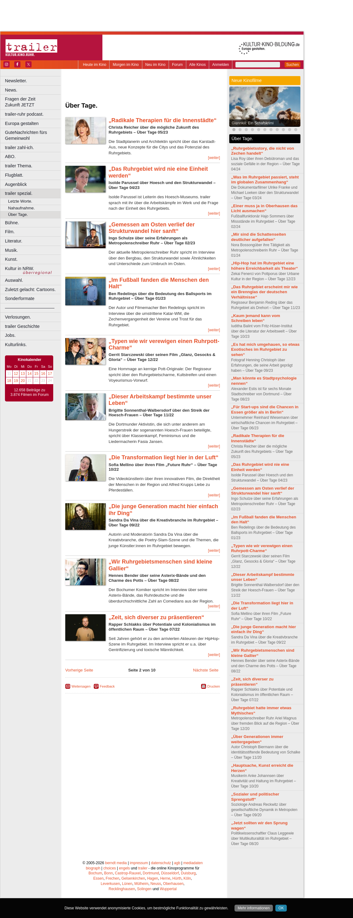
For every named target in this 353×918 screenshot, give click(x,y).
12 (16, 373)
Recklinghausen (122, 889)
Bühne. (12, 222)
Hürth (176, 878)
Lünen (127, 884)
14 (30, 373)
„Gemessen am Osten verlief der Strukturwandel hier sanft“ (152, 227)
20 (23, 381)
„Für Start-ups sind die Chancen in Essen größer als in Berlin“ (265, 409)
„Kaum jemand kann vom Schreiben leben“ (255, 318)
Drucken (213, 686)
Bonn (108, 873)
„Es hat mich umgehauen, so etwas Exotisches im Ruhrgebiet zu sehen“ (265, 349)
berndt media (116, 863)
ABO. (10, 156)
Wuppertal (168, 889)
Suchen (292, 64)
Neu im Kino (155, 64)
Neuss (155, 884)
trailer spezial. (18, 193)
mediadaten (193, 863)
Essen (98, 878)
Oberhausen (173, 884)
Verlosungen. (18, 317)
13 (23, 373)
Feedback (107, 686)
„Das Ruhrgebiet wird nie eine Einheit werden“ (260, 467)
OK (281, 908)
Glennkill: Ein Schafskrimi (252, 123)
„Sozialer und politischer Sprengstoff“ (255, 797)
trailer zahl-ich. (19, 147)
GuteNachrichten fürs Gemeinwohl (26, 135)
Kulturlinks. (16, 344)
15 (36, 373)
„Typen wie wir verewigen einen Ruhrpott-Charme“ (261, 548)
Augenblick (16, 184)
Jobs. (10, 335)
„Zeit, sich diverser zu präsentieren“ (156, 617)
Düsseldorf (170, 873)
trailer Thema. (18, 165)
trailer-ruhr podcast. (24, 114)
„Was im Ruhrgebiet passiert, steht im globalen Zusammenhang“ (265, 180)
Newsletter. (16, 80)
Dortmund (151, 873)
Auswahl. (14, 280)
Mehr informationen (253, 908)
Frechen (112, 878)
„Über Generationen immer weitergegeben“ (257, 739)
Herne (165, 878)
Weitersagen (81, 686)
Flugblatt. (14, 175)
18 (9, 381)
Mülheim (141, 884)
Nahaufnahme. (21, 208)
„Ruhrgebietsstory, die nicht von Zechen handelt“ (262, 151)
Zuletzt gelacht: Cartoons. (30, 289)
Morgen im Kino (126, 64)
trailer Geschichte (22, 326)
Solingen (144, 889)
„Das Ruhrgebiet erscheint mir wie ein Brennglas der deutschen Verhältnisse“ (264, 292)
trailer (142, 868)
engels (124, 868)
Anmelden (220, 64)
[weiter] (214, 158)
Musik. (11, 250)
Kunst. (11, 259)
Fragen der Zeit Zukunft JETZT (33, 102)
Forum (177, 64)
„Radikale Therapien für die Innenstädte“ (163, 120)
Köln (187, 878)
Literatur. (13, 240)
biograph (93, 868)
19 (16, 381)
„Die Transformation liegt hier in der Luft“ (163, 457)
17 (50, 373)
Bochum (95, 873)
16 (43, 373)
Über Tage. (18, 214)
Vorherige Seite (79, 670)
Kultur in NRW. (19, 268)
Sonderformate (19, 298)
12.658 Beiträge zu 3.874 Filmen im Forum (30, 392)
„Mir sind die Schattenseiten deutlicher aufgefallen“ (258, 237)
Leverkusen (110, 884)
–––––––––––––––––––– (29, 307)
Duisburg (188, 873)
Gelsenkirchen (133, 878)
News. (11, 90)
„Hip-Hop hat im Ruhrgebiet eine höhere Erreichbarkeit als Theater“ (264, 266)
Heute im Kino (94, 64)
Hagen (152, 878)
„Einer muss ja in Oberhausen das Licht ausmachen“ (264, 208)
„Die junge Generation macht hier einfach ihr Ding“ (263, 629)
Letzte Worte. (20, 201)
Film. (10, 231)
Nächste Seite (205, 670)
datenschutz (161, 863)
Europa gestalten (22, 123)
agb (177, 863)
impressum (139, 863)
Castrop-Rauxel (127, 873)
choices (109, 868)
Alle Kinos (197, 64)
